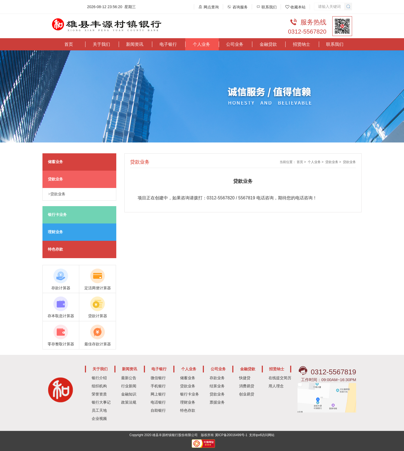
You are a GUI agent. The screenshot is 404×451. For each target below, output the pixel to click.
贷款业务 (331, 162)
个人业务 (201, 44)
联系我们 (334, 44)
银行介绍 (99, 378)
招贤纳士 (301, 44)
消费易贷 (246, 386)
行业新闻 (128, 386)
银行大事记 (101, 402)
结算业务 (217, 386)
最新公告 (128, 378)
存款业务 (217, 378)
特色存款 (187, 410)
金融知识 (128, 394)
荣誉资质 (99, 394)
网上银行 (158, 394)
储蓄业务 (187, 378)
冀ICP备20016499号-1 (231, 435)
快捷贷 (244, 378)
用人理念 (276, 386)
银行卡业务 (189, 394)
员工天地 (99, 410)
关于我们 (101, 44)
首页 (68, 44)
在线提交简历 (280, 378)
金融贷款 (268, 44)
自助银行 (158, 410)
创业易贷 (246, 394)
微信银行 (158, 378)
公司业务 (234, 44)
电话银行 (158, 402)
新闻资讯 (134, 44)
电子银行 (168, 44)
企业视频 (99, 418)
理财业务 (187, 402)
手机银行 (158, 386)
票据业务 (217, 402)
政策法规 (128, 402)
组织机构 (99, 386)
